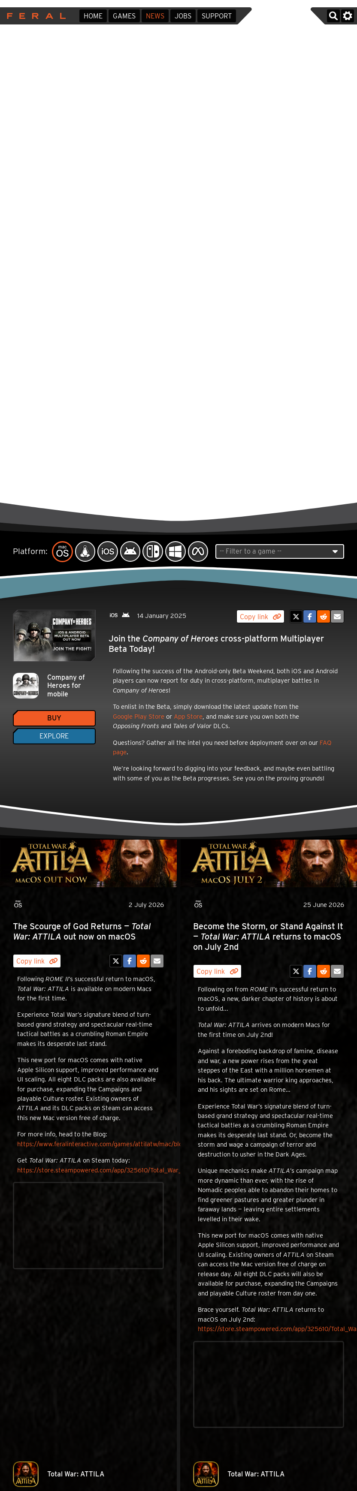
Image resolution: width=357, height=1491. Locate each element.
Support (217, 16)
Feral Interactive (34, 15)
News (155, 16)
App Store (188, 716)
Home (93, 16)
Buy (54, 718)
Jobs (183, 16)
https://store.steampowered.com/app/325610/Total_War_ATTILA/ (111, 1170)
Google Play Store (138, 716)
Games (124, 16)
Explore (54, 736)
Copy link (260, 617)
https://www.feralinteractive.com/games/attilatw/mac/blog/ (102, 1144)
